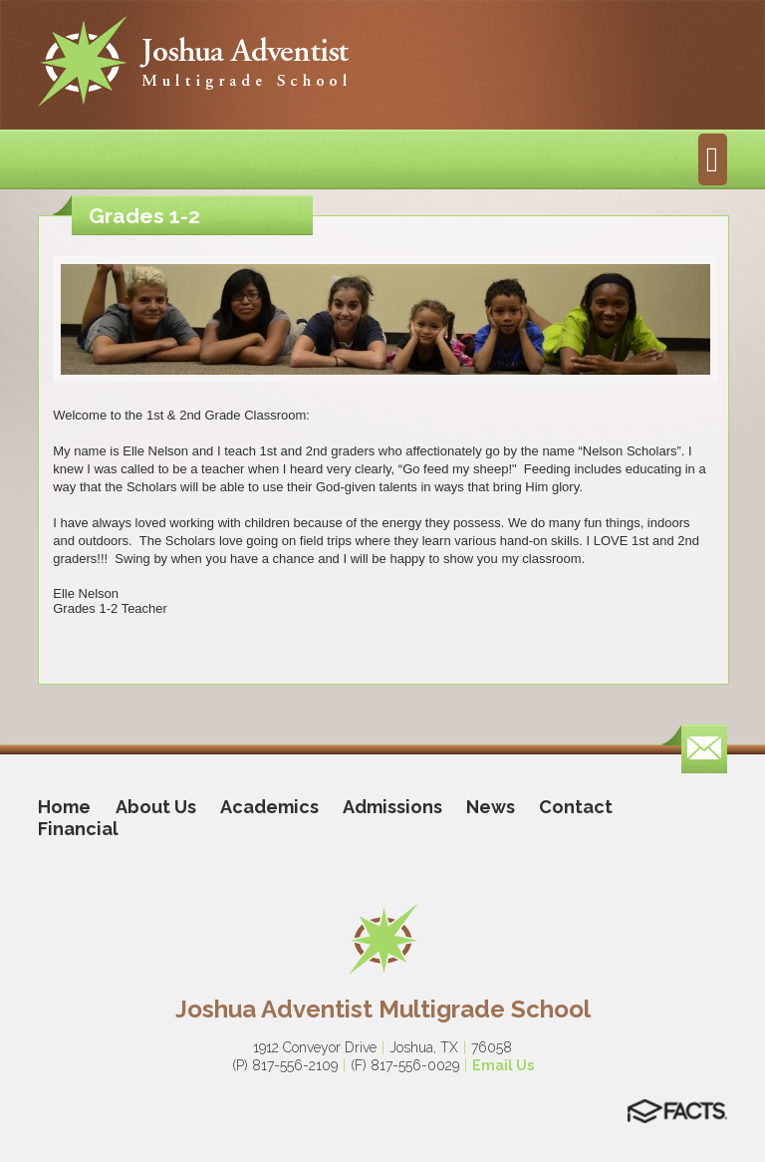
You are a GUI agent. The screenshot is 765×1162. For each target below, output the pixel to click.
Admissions (392, 806)
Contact (576, 806)
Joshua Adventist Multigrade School (383, 1009)
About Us (156, 806)
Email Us (503, 1065)
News (490, 806)
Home (64, 806)
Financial (78, 828)
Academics (269, 806)
